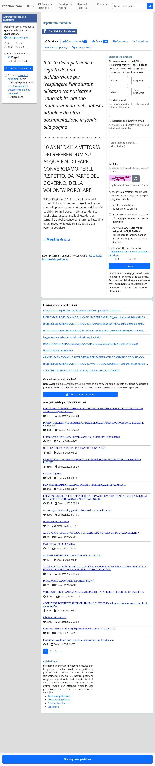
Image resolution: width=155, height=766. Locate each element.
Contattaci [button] (103, 4)
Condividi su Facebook (58, 73)
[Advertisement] (97, 38)
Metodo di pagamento (16, 143)
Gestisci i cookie (57, 745)
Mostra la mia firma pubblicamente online (124, 248)
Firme (100, 83)
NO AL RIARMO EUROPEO (58, 392)
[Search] (129, 6)
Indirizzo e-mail (117, 142)
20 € (10, 136)
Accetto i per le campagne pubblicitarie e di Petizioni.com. (21, 175)
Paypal (15, 146)
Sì (119, 300)
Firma (129, 308)
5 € (9, 133)
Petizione (51, 83)
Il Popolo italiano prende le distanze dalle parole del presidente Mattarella (81, 352)
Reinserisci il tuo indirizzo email (126, 162)
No (134, 300)
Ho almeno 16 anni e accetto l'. (128, 293)
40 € (21, 136)
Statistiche (140, 83)
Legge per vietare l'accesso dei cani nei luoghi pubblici (72, 379)
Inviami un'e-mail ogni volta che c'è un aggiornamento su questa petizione (130, 260)
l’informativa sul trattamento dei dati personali (19, 179)
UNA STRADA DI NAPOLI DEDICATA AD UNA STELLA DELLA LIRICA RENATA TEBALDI (90, 385)
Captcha (113, 205)
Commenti (120, 83)
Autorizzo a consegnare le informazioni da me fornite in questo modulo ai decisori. (129, 276)
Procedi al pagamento (18, 158)
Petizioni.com (12, 6)
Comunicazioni (75, 83)
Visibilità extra (81, 89)
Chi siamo (53, 748)
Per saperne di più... (17, 127)
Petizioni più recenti (66, 6)
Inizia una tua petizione (80, 436)
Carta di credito (19, 150)
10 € (21, 133)
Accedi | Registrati (83, 6)
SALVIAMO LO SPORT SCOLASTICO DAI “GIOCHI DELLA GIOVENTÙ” (81, 412)
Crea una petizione (45, 6)
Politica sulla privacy (56, 89)
